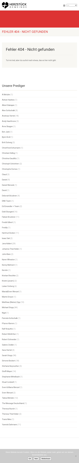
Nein (36, 459)
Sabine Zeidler (8, 345)
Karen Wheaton (8, 260)
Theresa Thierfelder (10, 414)
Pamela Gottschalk (10, 318)
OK (30, 459)
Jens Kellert (7, 244)
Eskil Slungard (8, 212)
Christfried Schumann (11, 148)
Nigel (4, 313)
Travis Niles (6, 419)
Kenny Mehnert (8, 265)
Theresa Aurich (8, 409)
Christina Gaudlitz (9, 158)
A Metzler (6, 95)
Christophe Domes (9, 169)
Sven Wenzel (7, 393)
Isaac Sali (6, 238)
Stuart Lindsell (8, 382)
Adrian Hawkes (8, 100)
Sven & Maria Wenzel (10, 387)
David (4, 190)
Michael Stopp (8, 307)
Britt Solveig (7, 142)
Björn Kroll (6, 137)
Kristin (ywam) (8, 281)
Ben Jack (6, 132)
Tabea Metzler (8, 398)
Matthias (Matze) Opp (11, 302)
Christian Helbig (8, 153)
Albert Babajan (8, 105)
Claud (4, 174)
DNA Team (6, 201)
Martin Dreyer (7, 297)
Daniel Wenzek (8, 185)
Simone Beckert (8, 361)
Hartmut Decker (8, 233)
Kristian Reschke (9, 276)
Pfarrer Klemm (8, 323)
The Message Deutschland (13, 403)
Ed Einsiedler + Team (10, 206)
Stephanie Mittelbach (11, 377)
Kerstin (5, 270)
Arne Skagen (7, 126)
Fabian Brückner (8, 217)
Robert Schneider (9, 339)
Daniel (4, 180)
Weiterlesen (45, 459)
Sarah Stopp (7, 355)
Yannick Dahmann (9, 425)
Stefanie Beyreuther (10, 366)
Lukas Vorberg (8, 286)
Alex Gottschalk (8, 110)
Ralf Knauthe (7, 329)
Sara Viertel (7, 350)
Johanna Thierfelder (10, 249)
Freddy (5, 228)
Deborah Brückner (9, 196)
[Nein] (75, 456)
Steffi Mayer (7, 371)
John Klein (6, 254)
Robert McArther (9, 334)
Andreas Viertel (8, 116)
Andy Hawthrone (9, 121)
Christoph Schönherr (10, 164)
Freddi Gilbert (7, 222)
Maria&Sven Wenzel (10, 292)
